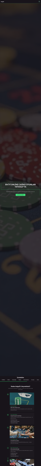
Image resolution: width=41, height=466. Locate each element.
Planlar (20, 379)
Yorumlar (32, 379)
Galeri (38, 379)
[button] (39, 1)
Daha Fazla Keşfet (20, 194)
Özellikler (3, 379)
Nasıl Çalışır (14, 379)
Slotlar (8, 379)
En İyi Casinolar (26, 379)
